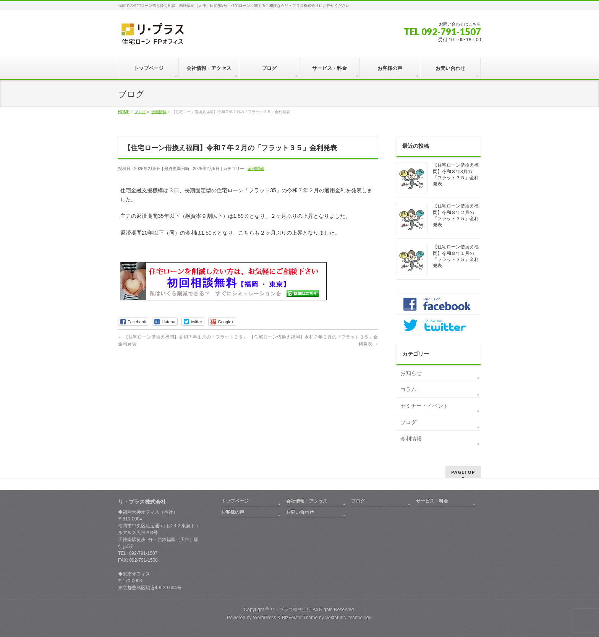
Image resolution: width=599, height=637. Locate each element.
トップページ (235, 501)
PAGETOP (463, 472)
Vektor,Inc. (336, 617)
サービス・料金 (432, 501)
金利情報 (256, 168)
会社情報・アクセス (306, 501)
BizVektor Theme (300, 617)
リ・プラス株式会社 (290, 609)
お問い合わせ (300, 512)
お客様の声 (232, 512)
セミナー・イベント (424, 406)
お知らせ (411, 373)
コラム (408, 389)
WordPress (264, 617)
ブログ (408, 422)
